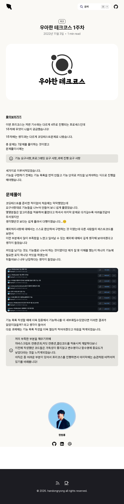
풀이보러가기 (13, 117)
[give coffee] (66, 483)
